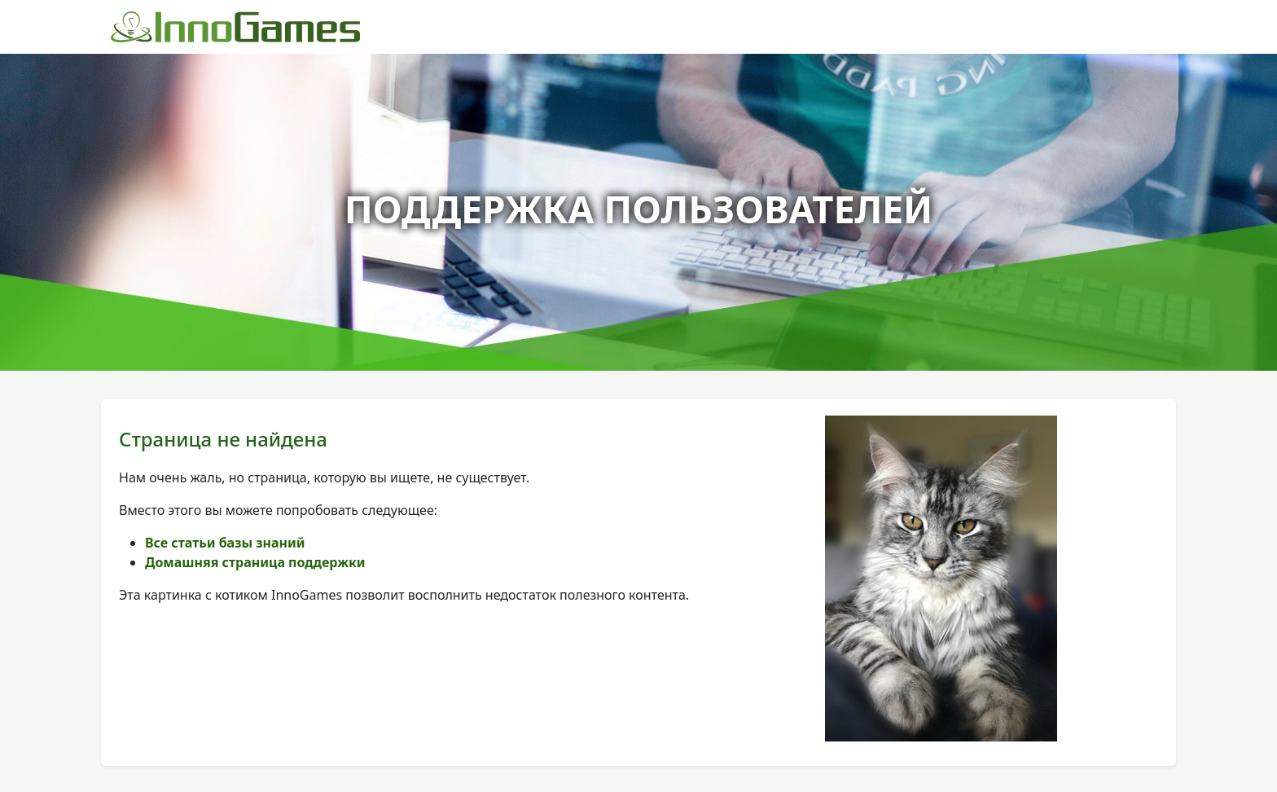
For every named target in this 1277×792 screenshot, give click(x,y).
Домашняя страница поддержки (255, 562)
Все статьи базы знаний (225, 543)
